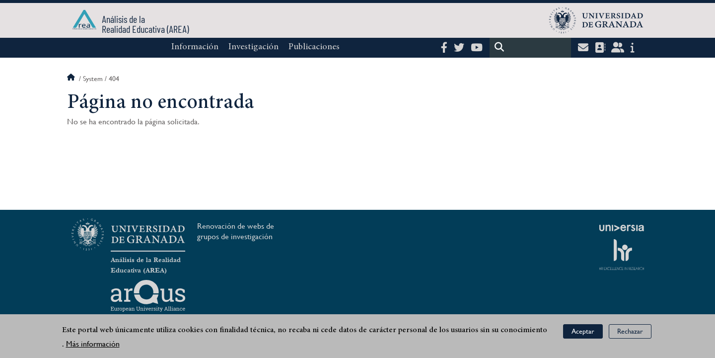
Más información (93, 344)
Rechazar (630, 331)
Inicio (72, 79)
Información (194, 47)
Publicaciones (314, 47)
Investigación (253, 47)
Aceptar (583, 331)
